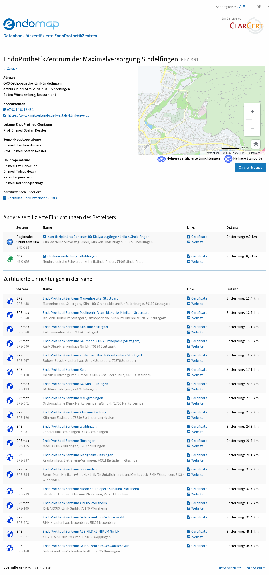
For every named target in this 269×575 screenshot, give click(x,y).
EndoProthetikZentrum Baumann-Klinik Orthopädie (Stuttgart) (92, 341)
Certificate (197, 236)
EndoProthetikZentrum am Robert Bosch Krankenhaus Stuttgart (93, 355)
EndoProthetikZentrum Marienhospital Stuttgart (81, 298)
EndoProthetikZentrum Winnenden (70, 469)
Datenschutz (229, 568)
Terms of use (213, 153)
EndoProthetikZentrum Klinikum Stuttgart (76, 326)
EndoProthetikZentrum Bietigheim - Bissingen (78, 455)
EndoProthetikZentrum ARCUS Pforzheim (75, 503)
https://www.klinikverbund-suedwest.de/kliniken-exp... (46, 115)
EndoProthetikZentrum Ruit (65, 369)
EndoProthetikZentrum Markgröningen (73, 398)
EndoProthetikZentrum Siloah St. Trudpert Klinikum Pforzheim (91, 488)
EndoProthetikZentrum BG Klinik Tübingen (76, 383)
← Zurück (10, 68)
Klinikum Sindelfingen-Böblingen (70, 256)
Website (195, 242)
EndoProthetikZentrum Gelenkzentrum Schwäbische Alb (86, 545)
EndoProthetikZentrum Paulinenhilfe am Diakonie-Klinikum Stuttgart (96, 312)
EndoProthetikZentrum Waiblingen (70, 426)
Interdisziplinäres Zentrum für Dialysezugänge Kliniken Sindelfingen (96, 236)
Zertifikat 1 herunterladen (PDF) (30, 198)
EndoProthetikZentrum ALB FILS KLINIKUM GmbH (81, 531)
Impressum (255, 568)
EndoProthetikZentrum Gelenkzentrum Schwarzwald (84, 517)
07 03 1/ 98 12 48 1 (18, 109)
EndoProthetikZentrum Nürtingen (69, 440)
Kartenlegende (250, 168)
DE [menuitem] (258, 6)
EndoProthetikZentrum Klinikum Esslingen (76, 412)
